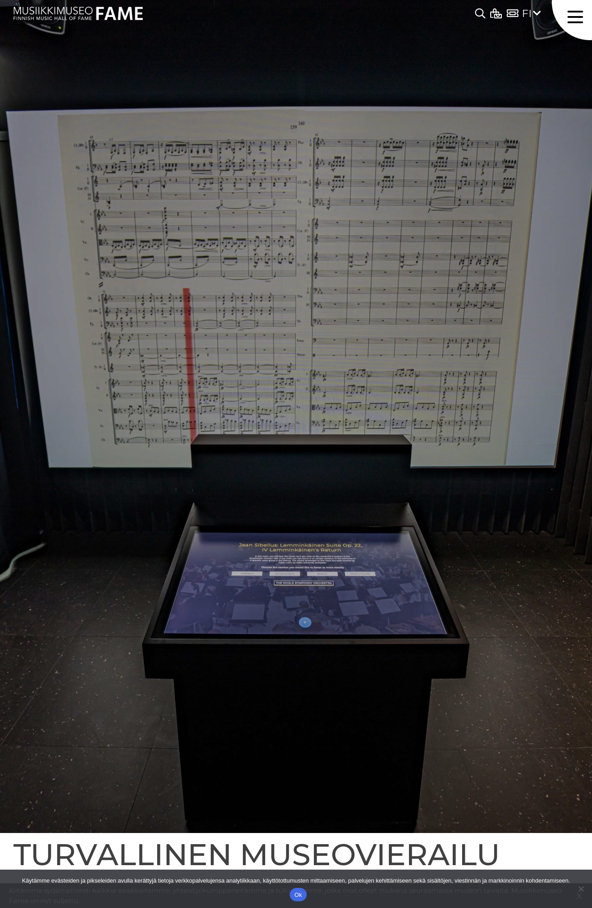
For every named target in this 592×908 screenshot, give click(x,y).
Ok (298, 894)
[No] (580, 888)
